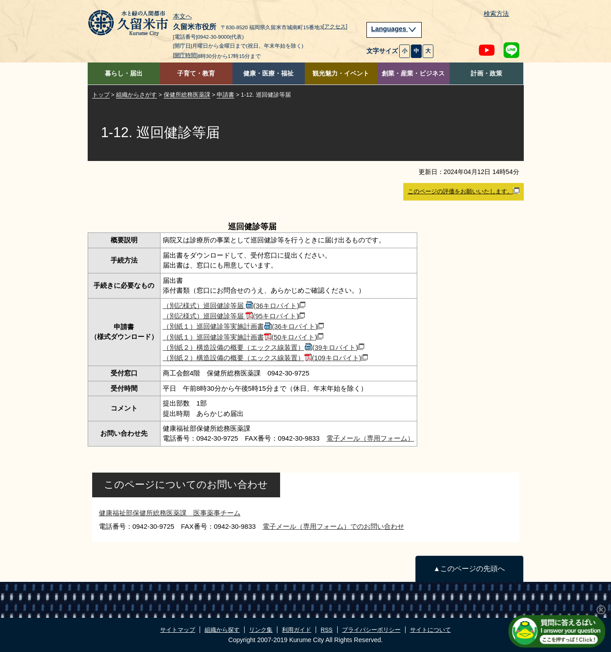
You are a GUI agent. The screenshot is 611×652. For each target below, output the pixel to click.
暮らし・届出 (124, 73)
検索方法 (496, 13)
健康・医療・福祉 (268, 73)
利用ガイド (296, 629)
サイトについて (430, 629)
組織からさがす (136, 94)
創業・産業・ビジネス (413, 73)
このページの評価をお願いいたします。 (463, 191)
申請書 (225, 94)
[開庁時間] (185, 55)
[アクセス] (335, 26)
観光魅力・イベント (340, 73)
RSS (326, 629)
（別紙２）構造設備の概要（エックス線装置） (264, 347)
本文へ (182, 16)
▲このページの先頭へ (469, 568)
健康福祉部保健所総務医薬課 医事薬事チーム (170, 513)
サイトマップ (177, 629)
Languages (394, 28)
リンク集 (260, 629)
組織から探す (222, 629)
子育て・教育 (196, 73)
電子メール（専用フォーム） (370, 438)
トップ (101, 94)
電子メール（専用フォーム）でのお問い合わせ (333, 526)
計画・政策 (486, 73)
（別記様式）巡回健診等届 (234, 305)
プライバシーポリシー (371, 629)
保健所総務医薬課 (187, 94)
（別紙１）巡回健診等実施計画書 (243, 326)
